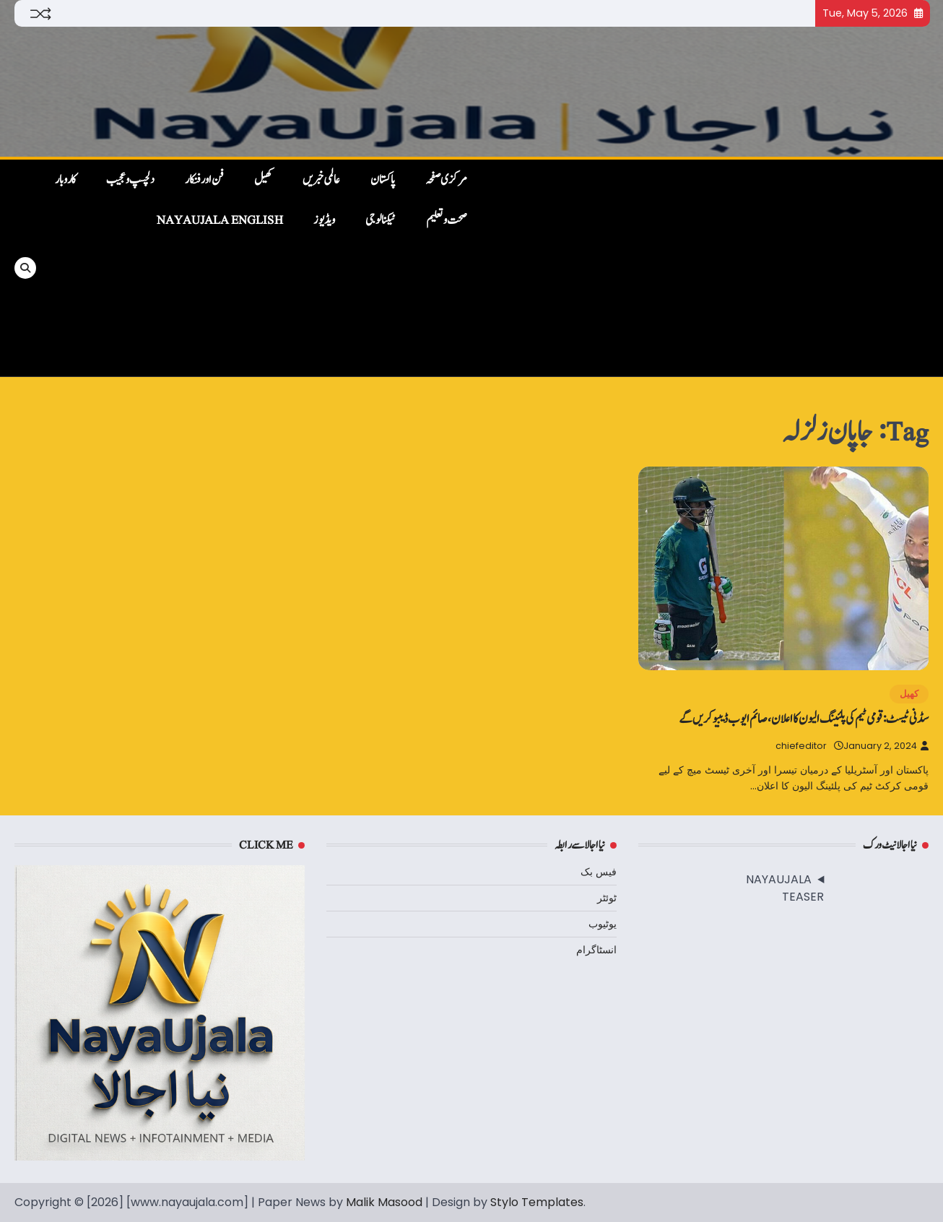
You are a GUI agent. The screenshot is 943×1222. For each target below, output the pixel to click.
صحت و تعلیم (446, 220)
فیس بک (599, 871)
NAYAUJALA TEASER (785, 888)
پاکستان (382, 180)
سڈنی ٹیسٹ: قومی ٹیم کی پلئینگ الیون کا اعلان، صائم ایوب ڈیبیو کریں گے (804, 718)
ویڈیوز (324, 220)
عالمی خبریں (321, 180)
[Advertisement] (705, 268)
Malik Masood (384, 1202)
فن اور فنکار (204, 180)
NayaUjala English (220, 220)
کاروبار (65, 180)
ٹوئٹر (607, 897)
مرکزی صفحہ (446, 180)
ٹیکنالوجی (380, 220)
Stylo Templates (536, 1202)
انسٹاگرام (596, 949)
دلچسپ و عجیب (130, 180)
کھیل (263, 180)
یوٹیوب (602, 923)
